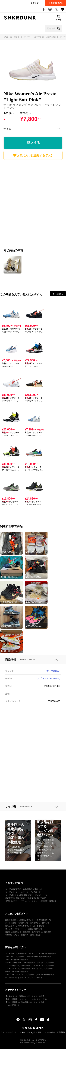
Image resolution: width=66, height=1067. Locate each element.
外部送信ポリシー (12, 901)
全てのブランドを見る (33, 977)
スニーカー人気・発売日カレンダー (19, 953)
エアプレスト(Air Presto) (47, 678)
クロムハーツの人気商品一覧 (16, 971)
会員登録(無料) (55, 3)
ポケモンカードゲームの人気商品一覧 (20, 962)
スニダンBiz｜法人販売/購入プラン (19, 895)
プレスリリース (41, 895)
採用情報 (52, 901)
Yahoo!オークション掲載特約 (16, 935)
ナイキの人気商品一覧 (46, 962)
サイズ (7, 128)
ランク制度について (43, 920)
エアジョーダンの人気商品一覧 (17, 965)
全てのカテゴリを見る (14, 977)
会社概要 (44, 901)
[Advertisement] (33, 202)
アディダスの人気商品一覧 (42, 968)
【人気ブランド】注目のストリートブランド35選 (24, 996)
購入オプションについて (39, 923)
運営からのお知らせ (13, 932)
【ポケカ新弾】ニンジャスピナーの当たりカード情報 (26, 999)
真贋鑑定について (26, 920)
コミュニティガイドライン (15, 929)
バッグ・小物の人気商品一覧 (16, 959)
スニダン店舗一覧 (33, 892)
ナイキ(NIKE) (53, 671)
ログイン (34, 3)
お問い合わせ (35, 935)
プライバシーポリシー (30, 901)
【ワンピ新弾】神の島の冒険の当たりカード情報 (24, 1002)
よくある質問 (38, 926)
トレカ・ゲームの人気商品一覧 (38, 956)
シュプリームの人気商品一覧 (43, 965)
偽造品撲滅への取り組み (32, 889)
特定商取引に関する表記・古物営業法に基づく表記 (25, 898)
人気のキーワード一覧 (45, 974)
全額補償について (35, 929)
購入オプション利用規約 (41, 932)
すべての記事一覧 (12, 1005)
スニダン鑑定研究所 (13, 889)
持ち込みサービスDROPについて (18, 926)
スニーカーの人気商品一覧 (45, 953)
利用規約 (26, 932)
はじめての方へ (11, 920)
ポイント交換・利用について (16, 923)
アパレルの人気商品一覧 (15, 956)
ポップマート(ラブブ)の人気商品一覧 (20, 974)
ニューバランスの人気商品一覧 (17, 968)
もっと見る (58, 294)
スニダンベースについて (15, 892)
